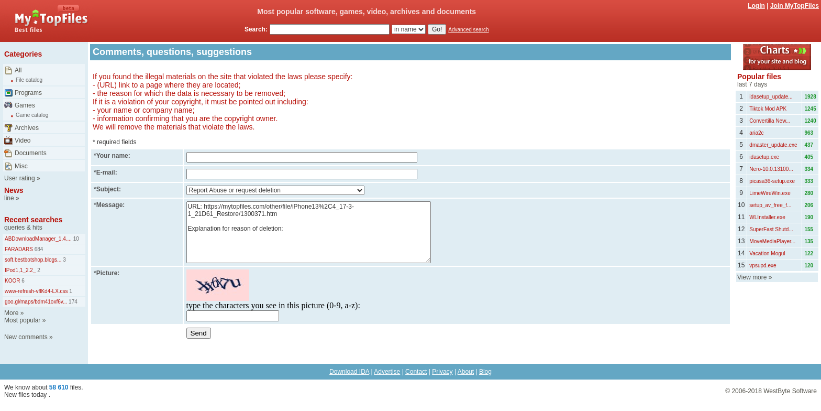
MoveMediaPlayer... (772, 241)
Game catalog (32, 115)
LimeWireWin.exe (769, 193)
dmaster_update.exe (773, 145)
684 (38, 249)
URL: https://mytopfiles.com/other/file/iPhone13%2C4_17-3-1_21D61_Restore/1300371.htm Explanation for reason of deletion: (308, 232)
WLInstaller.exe (767, 217)
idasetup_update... (770, 97)
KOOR (12, 281)
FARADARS (19, 249)
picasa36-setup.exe (772, 181)
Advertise (387, 371)
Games (25, 105)
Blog (485, 371)
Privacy (442, 371)
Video (22, 140)
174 (72, 302)
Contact (416, 371)
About (466, 371)
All (18, 70)
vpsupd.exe (762, 265)
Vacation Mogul (767, 253)
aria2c (756, 133)
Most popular (22, 320)
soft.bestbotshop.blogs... (33, 260)
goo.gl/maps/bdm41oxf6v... (36, 302)
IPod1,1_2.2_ (20, 270)
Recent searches (33, 219)
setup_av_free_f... (770, 205)
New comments (26, 337)
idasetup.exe (764, 157)
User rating (19, 178)
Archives (27, 128)
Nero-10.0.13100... (771, 169)
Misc (21, 166)
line (9, 198)
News (14, 190)
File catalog (29, 80)
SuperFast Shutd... (771, 229)
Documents (31, 153)
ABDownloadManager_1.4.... (38, 239)
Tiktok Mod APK (767, 109)
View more (752, 277)
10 (75, 239)
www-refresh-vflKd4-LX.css (36, 291)
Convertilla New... (769, 121)
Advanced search (468, 30)
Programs (28, 92)
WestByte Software (790, 391)
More (11, 313)
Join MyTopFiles (794, 5)
